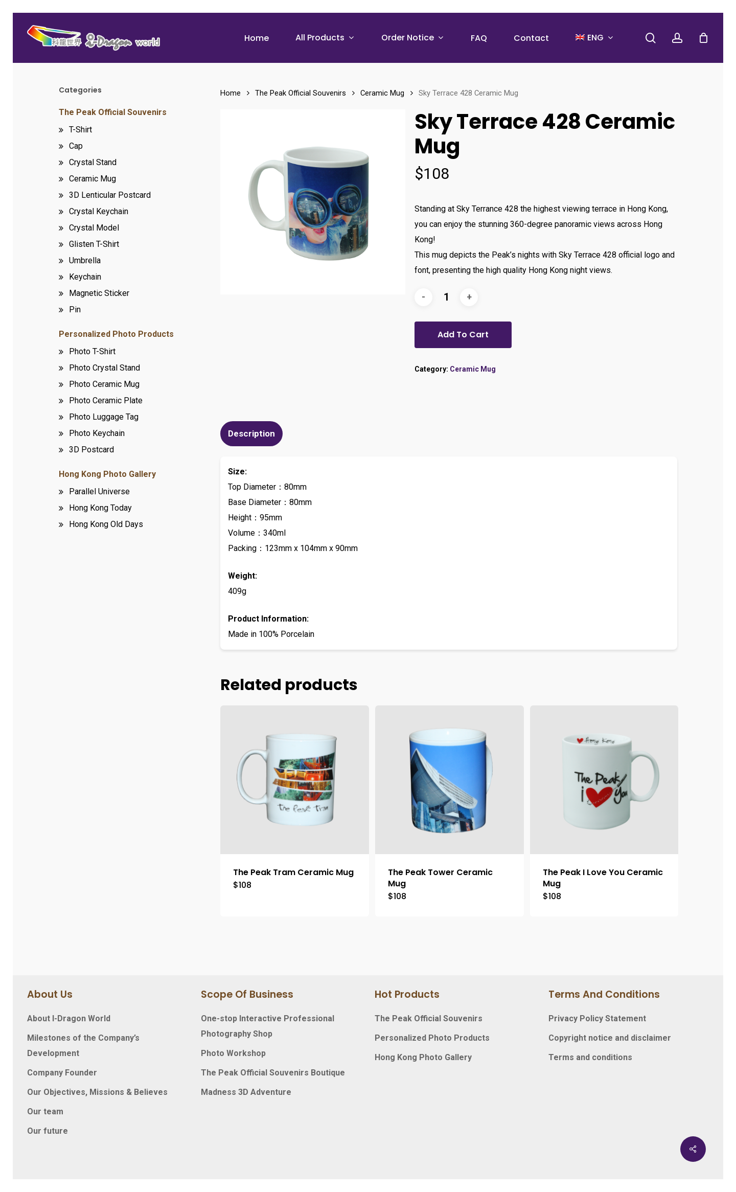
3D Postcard (91, 449)
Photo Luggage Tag (104, 417)
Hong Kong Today (100, 508)
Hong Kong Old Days (106, 524)
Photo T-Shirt (92, 351)
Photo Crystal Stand (104, 368)
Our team (45, 1111)
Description (251, 433)
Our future (47, 1131)
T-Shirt (80, 129)
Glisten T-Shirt (94, 244)
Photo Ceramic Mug (104, 384)
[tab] (252, 433)
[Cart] (703, 37)
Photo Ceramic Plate (106, 400)
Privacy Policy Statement (597, 1018)
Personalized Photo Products (116, 334)
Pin (75, 309)
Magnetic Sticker (99, 293)
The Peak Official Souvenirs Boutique (273, 1073)
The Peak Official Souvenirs (113, 112)
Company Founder (62, 1073)
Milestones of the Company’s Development (83, 1045)
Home (230, 93)
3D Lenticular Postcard (110, 195)
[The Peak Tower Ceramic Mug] (449, 779)
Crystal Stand (93, 162)
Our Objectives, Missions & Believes (97, 1092)
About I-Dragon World (68, 1018)
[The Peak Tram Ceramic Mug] (294, 779)
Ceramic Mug (92, 179)
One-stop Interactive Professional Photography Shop (267, 1026)
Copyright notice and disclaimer (609, 1038)
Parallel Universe (99, 491)
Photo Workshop (233, 1053)
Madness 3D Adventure (246, 1092)
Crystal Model (94, 228)
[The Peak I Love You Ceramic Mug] (604, 779)
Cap (76, 146)
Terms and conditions (590, 1057)
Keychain (85, 277)
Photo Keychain (97, 433)
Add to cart (463, 334)
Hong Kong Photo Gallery (107, 474)
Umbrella (85, 260)
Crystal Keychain (98, 211)
